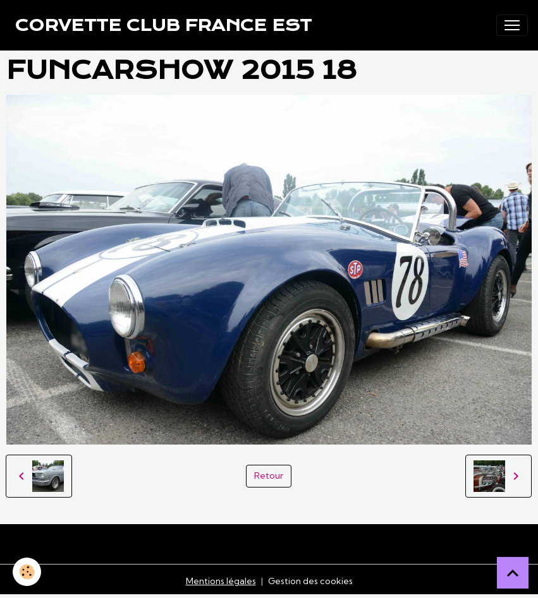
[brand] (163, 25)
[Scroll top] (513, 573)
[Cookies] (27, 572)
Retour (268, 475)
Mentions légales (221, 581)
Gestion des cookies (310, 581)
